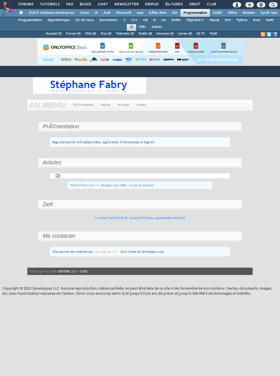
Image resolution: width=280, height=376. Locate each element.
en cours (123, 105)
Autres (157, 27)
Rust (256, 20)
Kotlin (176, 20)
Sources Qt (165, 34)
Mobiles (249, 13)
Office (232, 13)
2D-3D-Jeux (84, 20)
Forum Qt (73, 34)
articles (106, 105)
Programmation (195, 13)
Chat (102, 4)
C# (145, 20)
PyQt (213, 34)
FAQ (70, 4)
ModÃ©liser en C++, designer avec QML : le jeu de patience (112, 185)
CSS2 (84, 271)
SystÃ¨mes (269, 13)
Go (163, 20)
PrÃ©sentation (83, 105)
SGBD (217, 13)
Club (211, 4)
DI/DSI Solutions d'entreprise (51, 13)
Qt (131, 27)
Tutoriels (49, 4)
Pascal (214, 20)
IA (96, 13)
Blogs (85, 4)
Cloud (84, 13)
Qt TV (200, 34)
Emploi (152, 4)
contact (141, 105)
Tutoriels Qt (125, 34)
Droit (195, 4)
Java (140, 13)
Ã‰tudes (174, 4)
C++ (134, 20)
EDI (175, 13)
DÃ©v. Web (157, 13)
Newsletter (126, 4)
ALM (106, 13)
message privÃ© (106, 252)
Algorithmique (59, 20)
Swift (269, 20)
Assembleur (108, 20)
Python (242, 20)
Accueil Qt (53, 34)
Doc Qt (106, 34)
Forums (26, 4)
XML (142, 27)
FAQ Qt (90, 34)
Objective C (195, 20)
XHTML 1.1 (67, 271)
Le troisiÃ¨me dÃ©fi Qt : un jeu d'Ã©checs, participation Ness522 (140, 218)
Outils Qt (145, 34)
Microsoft (123, 13)
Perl (228, 20)
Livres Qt (185, 34)
